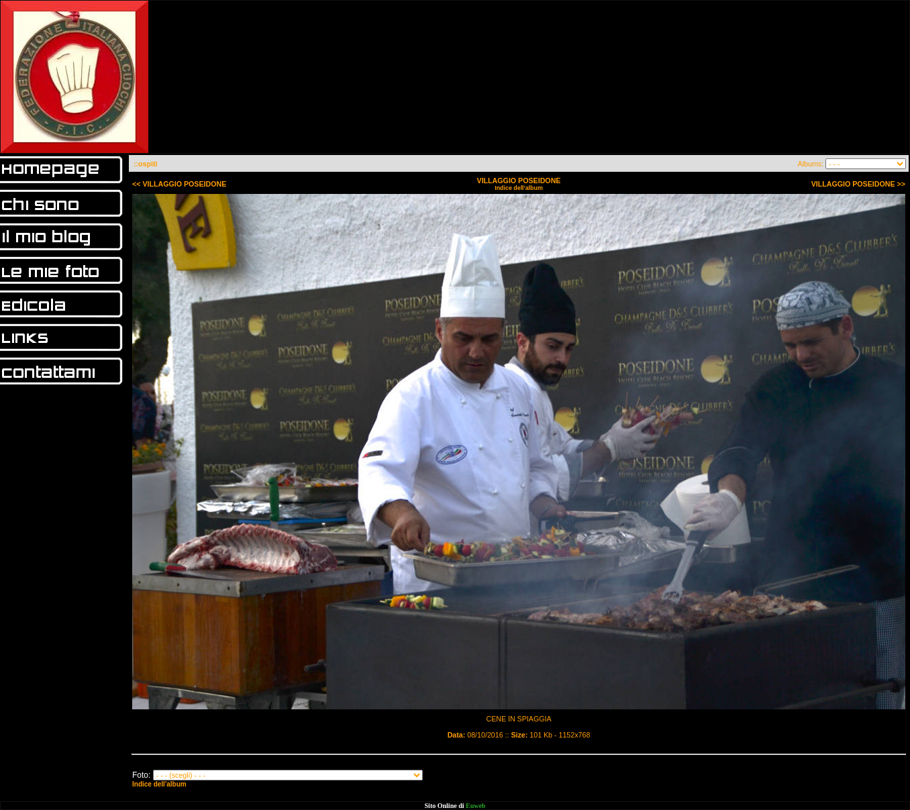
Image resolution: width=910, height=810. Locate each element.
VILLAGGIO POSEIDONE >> (858, 184)
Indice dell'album (519, 188)
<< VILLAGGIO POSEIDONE (179, 184)
